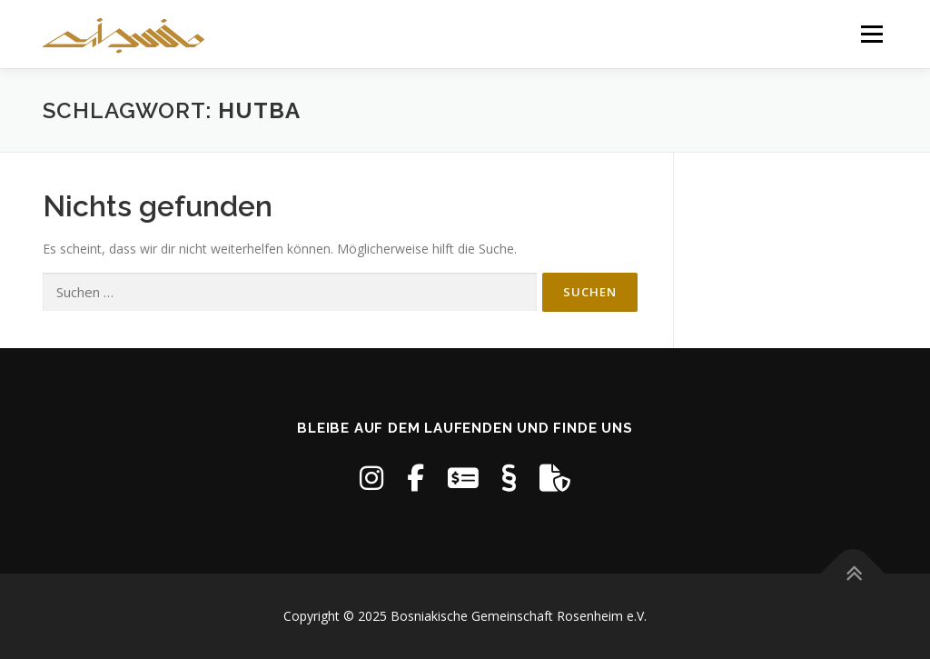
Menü (871, 34)
